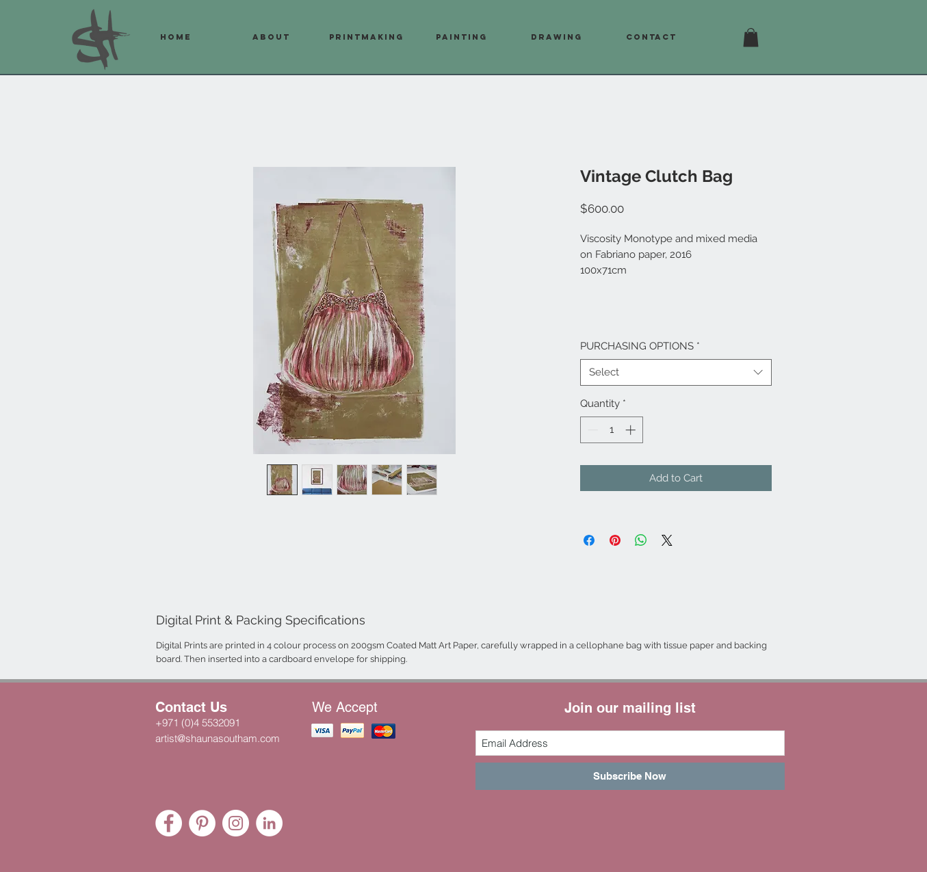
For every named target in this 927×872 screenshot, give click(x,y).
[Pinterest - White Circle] (202, 823)
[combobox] (676, 372)
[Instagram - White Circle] (235, 823)
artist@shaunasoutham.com (217, 738)
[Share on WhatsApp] (641, 540)
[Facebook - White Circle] (168, 823)
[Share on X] (667, 540)
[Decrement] (591, 429)
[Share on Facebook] (589, 540)
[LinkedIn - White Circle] (269, 823)
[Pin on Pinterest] (615, 540)
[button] (751, 37)
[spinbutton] (611, 429)
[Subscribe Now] (630, 776)
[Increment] (632, 429)
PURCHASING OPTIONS (640, 346)
